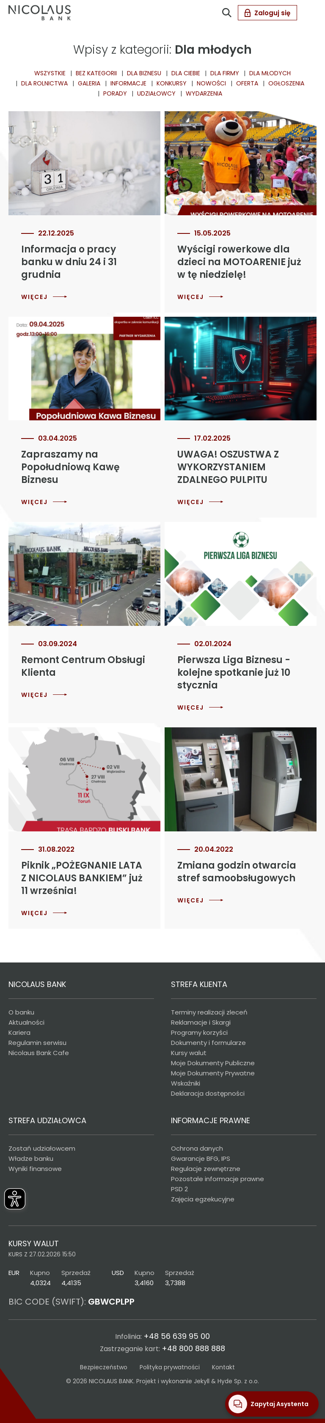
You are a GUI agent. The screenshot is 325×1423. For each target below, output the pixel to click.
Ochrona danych (197, 1148)
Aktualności (26, 1022)
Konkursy (172, 83)
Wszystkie (50, 73)
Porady (115, 93)
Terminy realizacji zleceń (209, 1012)
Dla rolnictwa (44, 83)
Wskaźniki (185, 1083)
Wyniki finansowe (35, 1168)
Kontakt (223, 1367)
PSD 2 (179, 1188)
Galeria (89, 83)
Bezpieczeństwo (103, 1367)
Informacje (128, 83)
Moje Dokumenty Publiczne (213, 1062)
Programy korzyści (199, 1032)
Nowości (211, 83)
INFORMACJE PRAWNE (210, 1120)
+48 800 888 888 (193, 1348)
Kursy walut (189, 1052)
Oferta (247, 83)
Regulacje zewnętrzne (205, 1168)
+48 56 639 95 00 (176, 1336)
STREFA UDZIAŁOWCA (47, 1120)
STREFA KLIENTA (199, 984)
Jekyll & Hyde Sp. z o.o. (226, 1381)
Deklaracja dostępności (208, 1093)
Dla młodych (270, 73)
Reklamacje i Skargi (201, 1022)
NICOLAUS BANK (37, 984)
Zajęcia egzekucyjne (202, 1199)
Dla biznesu (144, 73)
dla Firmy (224, 73)
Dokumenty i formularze (208, 1042)
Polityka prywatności (170, 1367)
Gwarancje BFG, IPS (200, 1158)
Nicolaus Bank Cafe (38, 1052)
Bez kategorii (96, 73)
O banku (21, 1012)
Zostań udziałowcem (41, 1148)
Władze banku (30, 1158)
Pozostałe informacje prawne (217, 1178)
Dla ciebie (185, 73)
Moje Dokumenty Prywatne (213, 1073)
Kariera (19, 1032)
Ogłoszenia (286, 83)
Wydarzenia (204, 93)
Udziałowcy (156, 93)
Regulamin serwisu (37, 1042)
